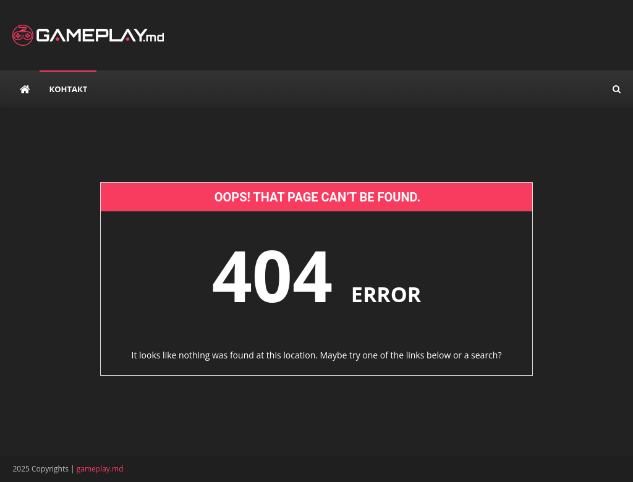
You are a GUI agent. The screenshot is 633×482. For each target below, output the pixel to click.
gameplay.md (100, 468)
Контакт (68, 89)
